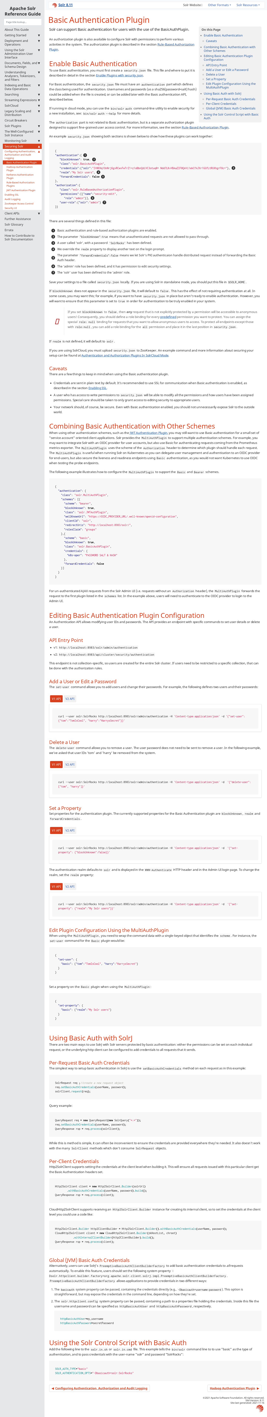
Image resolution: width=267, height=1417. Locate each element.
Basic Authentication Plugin (21, 162)
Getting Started (22, 35)
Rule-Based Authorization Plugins (20, 184)
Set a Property (216, 79)
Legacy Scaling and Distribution (22, 113)
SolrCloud (22, 106)
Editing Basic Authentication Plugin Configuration (228, 58)
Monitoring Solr (22, 141)
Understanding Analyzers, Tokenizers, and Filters (22, 76)
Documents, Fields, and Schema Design (22, 65)
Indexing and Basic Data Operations (22, 87)
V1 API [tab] (56, 699)
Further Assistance (18, 219)
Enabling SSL (12, 194)
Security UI (11, 208)
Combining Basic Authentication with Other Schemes (230, 49)
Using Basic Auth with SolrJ (222, 93)
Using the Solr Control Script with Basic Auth (231, 116)
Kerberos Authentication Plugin (20, 176)
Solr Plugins (22, 126)
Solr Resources (247, 5)
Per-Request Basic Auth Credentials (230, 99)
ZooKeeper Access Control (19, 203)
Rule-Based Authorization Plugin (205, 127)
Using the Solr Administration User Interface (22, 53)
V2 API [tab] (69, 699)
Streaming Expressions (22, 100)
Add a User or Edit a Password (227, 70)
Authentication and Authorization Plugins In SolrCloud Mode (124, 355)
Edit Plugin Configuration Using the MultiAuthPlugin (231, 85)
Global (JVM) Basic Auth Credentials (231, 108)
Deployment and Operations (22, 42)
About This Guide (17, 30)
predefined (168, 317)
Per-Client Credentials (221, 104)
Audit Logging (12, 199)
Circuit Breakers (16, 120)
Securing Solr (22, 146)
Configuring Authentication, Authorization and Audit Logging (22, 155)
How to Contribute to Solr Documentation (19, 237)
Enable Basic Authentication (223, 35)
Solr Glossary (14, 224)
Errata (9, 230)
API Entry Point (216, 65)
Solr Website (192, 5)
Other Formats (218, 5)
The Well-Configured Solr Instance (22, 133)
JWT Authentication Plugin (20, 190)
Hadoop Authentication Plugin (19, 168)
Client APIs (22, 213)
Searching (22, 94)
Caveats (211, 41)
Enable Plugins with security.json (119, 75)
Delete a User (215, 74)
